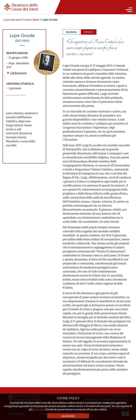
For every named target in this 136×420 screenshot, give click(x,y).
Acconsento (68, 415)
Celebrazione (17, 73)
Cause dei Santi (12, 19)
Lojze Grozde (48, 19)
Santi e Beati (30, 19)
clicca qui (38, 409)
